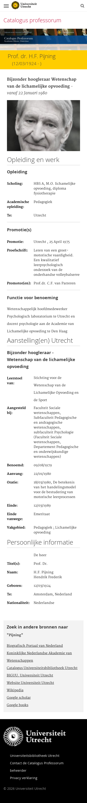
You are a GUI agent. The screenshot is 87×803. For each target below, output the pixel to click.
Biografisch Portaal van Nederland (35, 646)
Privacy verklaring (23, 778)
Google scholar (19, 698)
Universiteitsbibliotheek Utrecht (34, 755)
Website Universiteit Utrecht (30, 683)
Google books (17, 705)
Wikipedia (15, 690)
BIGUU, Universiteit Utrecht (30, 675)
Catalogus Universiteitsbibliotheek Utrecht (42, 668)
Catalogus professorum (32, 20)
